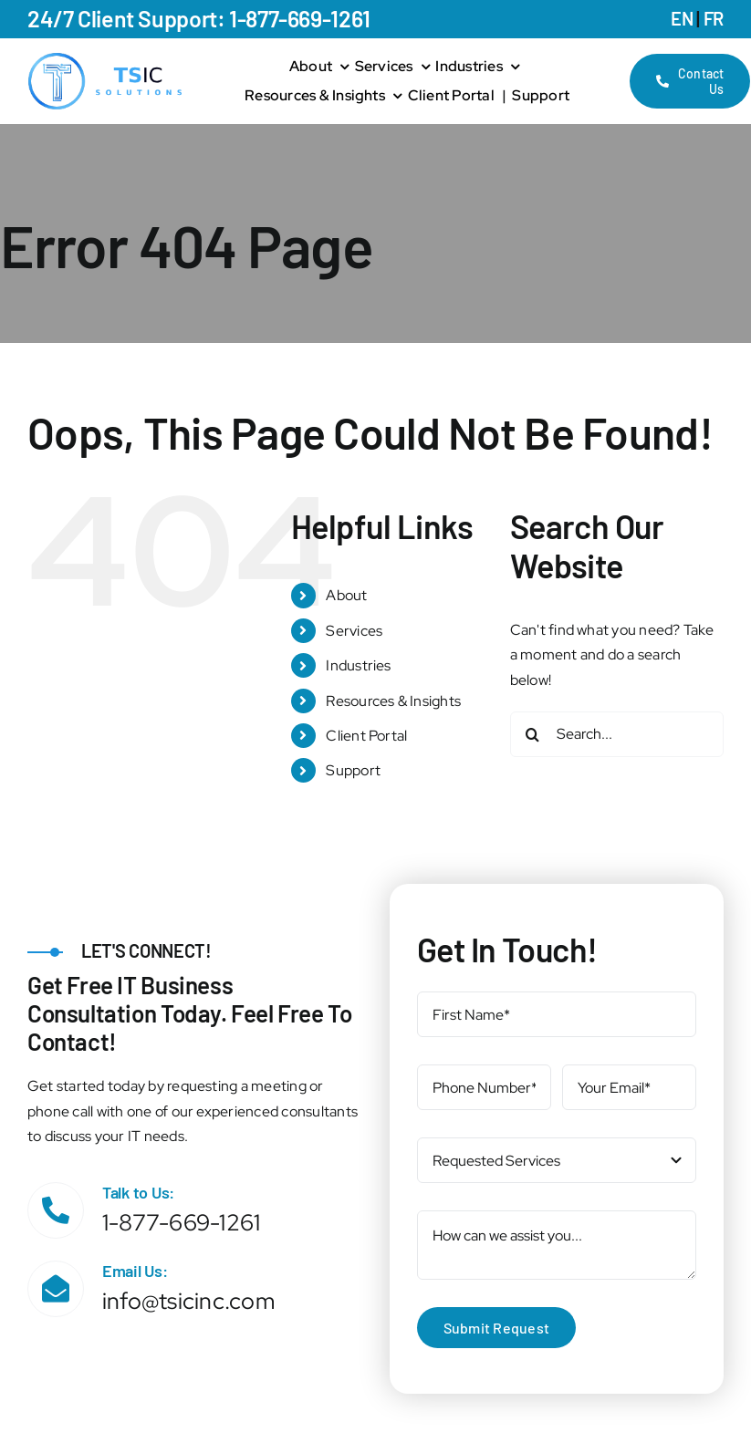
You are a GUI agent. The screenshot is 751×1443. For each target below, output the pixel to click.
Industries (358, 665)
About (346, 595)
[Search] (533, 734)
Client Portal (366, 735)
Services (354, 630)
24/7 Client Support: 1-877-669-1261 (198, 18)
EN (682, 18)
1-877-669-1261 (181, 1223)
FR (714, 18)
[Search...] (617, 734)
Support (353, 770)
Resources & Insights (393, 701)
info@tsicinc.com (188, 1301)
